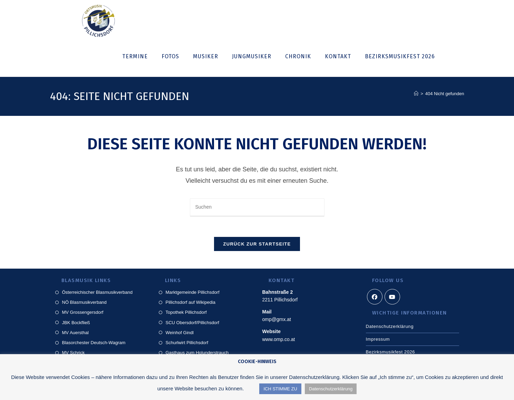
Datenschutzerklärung (390, 327)
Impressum (378, 340)
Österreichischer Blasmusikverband (97, 293)
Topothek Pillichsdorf (186, 313)
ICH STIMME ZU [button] (280, 388)
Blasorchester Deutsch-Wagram (94, 343)
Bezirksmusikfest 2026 (390, 353)
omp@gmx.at (276, 320)
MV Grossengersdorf (83, 313)
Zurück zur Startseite (257, 245)
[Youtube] (392, 298)
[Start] (416, 93)
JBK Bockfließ (76, 323)
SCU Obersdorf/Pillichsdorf (192, 323)
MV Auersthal (75, 333)
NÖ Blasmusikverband (84, 303)
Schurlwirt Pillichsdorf (187, 343)
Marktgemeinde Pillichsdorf (193, 293)
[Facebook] (374, 298)
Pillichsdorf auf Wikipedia (191, 303)
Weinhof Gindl (180, 333)
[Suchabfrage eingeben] (257, 207)
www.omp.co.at (278, 340)
